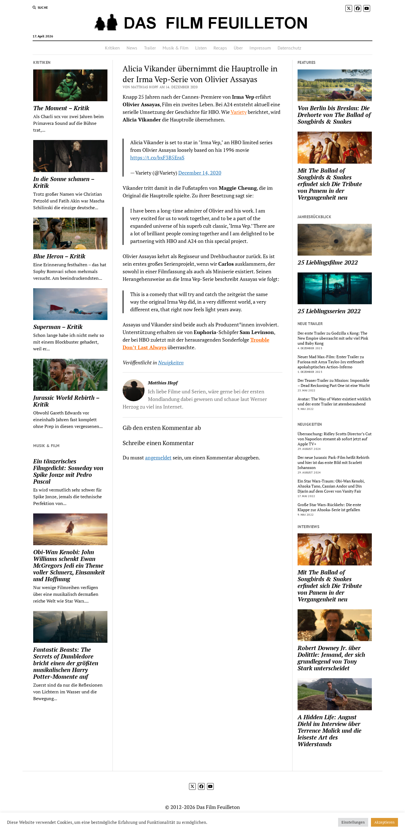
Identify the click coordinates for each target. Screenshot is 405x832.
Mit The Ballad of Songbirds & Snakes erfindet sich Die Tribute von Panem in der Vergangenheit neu (330, 184)
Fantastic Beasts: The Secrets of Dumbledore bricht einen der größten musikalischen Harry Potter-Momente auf (65, 663)
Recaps (220, 48)
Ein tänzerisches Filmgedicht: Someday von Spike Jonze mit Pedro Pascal (68, 471)
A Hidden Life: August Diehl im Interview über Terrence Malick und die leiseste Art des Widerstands (329, 730)
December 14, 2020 (199, 172)
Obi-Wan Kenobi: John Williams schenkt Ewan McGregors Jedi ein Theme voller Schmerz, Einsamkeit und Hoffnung (69, 565)
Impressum (260, 48)
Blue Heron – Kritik (59, 256)
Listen (201, 48)
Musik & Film (175, 48)
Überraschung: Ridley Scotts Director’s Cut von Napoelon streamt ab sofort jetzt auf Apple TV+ (335, 439)
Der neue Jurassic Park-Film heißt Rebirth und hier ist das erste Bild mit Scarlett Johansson (333, 462)
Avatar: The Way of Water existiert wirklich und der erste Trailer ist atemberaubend (334, 401)
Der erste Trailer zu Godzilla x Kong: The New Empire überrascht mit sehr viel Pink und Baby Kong (333, 338)
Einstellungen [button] (353, 822)
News (132, 48)
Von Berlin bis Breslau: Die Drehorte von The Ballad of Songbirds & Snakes (334, 115)
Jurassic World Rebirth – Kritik (66, 401)
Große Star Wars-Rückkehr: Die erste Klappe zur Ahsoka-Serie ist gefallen (329, 507)
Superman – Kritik (57, 326)
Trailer (150, 48)
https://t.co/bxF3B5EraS (157, 157)
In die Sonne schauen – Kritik (63, 182)
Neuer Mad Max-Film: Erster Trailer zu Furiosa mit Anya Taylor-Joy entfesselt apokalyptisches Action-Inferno (331, 361)
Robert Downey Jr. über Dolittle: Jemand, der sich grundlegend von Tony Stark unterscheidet (331, 657)
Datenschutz (289, 48)
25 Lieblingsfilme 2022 (328, 262)
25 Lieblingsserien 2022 (329, 311)
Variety (239, 112)
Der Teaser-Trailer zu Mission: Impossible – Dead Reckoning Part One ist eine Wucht (334, 383)
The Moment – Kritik (61, 108)
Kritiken (112, 48)
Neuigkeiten (171, 362)
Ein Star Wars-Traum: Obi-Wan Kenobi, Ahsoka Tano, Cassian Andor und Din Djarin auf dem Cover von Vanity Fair (331, 486)
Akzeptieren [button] (384, 822)
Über (238, 48)
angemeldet (158, 457)
